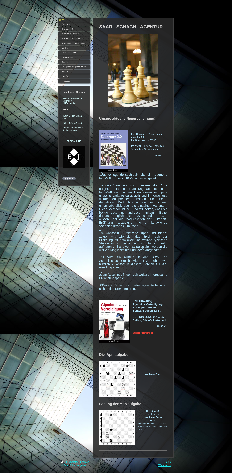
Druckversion (70, 462)
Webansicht (164, 465)
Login (168, 462)
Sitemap (84, 462)
